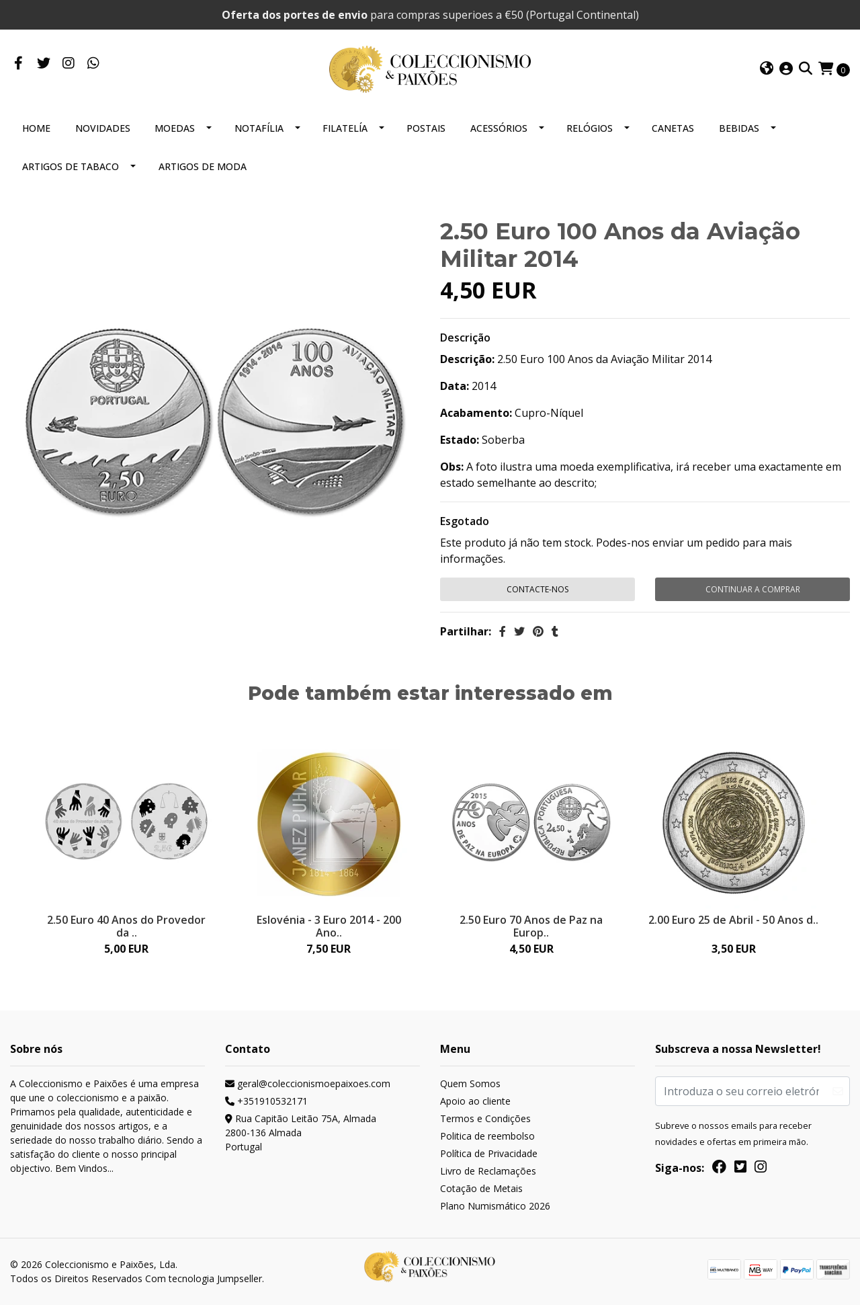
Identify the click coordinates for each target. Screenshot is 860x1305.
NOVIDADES (102, 128)
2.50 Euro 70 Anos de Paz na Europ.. (531, 926)
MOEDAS (175, 128)
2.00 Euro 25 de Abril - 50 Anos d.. (733, 919)
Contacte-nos (537, 589)
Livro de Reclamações (488, 1170)
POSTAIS (425, 128)
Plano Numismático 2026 (495, 1205)
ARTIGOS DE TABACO (70, 166)
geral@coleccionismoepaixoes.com (307, 1083)
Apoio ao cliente (475, 1101)
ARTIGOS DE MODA (203, 166)
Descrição (465, 337)
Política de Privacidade (489, 1153)
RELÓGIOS (589, 128)
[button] (766, 69)
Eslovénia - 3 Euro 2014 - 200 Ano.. (329, 926)
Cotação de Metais (481, 1188)
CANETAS (673, 128)
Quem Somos (470, 1083)
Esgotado (464, 521)
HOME (36, 128)
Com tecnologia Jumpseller (203, 1278)
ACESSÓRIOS (498, 128)
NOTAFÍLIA (259, 128)
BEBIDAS (739, 128)
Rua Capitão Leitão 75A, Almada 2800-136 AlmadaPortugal (300, 1132)
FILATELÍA (345, 128)
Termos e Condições (485, 1118)
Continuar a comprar (752, 589)
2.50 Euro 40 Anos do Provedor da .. (126, 926)
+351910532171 (266, 1101)
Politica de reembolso (487, 1136)
